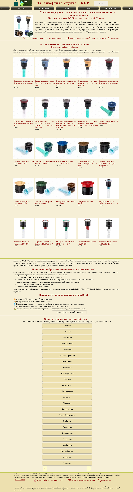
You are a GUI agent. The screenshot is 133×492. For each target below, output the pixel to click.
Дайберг (98, 489)
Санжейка (99, 487)
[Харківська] (67, 337)
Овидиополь (105, 489)
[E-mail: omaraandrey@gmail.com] (81, 480)
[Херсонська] (67, 349)
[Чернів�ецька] (67, 445)
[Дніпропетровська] (67, 355)
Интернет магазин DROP (61, 18)
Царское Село (18, 490)
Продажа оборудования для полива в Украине (96, 477)
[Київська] (67, 326)
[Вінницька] (67, 403)
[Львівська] (67, 421)
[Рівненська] (67, 427)
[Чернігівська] (67, 385)
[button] (21, 8)
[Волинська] (67, 439)
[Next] (45, 468)
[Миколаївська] (67, 343)
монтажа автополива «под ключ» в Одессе (43, 306)
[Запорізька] (67, 367)
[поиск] (101, 3)
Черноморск (85, 487)
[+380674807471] (106, 480)
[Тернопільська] (67, 451)
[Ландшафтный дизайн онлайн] (69, 312)
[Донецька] (67, 457)
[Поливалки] (30, 12)
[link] (15, 3)
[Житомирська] (67, 391)
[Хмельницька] (67, 409)
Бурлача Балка (66, 489)
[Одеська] (67, 331)
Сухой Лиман (36, 489)
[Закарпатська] (67, 433)
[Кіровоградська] (67, 373)
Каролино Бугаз (114, 487)
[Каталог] (17, 12)
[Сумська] (67, 379)
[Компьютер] (23, 12)
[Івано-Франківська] (67, 415)
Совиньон (87, 489)
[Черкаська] (67, 397)
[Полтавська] (67, 361)
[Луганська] (67, 463)
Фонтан (43, 489)
